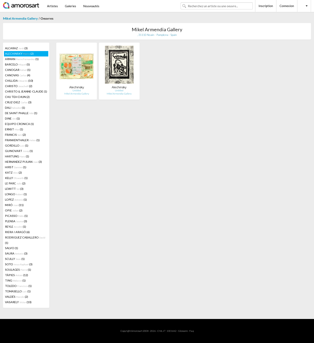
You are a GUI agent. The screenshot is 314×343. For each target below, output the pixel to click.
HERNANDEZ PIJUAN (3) (23, 161)
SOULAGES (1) (18, 269)
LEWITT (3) (14, 188)
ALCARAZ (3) (16, 48)
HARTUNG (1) (17, 156)
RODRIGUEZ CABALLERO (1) (25, 240)
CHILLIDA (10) (19, 80)
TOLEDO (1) (18, 286)
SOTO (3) (18, 264)
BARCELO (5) (17, 64)
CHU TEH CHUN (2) (17, 97)
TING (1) (15, 280)
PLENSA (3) (16, 221)
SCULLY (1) (15, 259)
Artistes (52, 6)
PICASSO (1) (16, 215)
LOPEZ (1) (16, 199)
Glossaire (183, 330)
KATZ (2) (13, 172)
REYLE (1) (15, 226)
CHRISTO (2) (18, 86)
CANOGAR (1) (17, 69)
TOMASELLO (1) (18, 291)
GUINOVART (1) (19, 151)
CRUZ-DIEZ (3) (18, 102)
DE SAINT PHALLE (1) (21, 113)
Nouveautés (91, 6)
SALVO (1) (11, 248)
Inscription (266, 6)
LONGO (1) (16, 194)
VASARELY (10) (18, 302)
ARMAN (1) (22, 59)
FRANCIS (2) (15, 134)
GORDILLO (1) (16, 145)
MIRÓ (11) (14, 205)
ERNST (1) (14, 129)
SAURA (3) (16, 253)
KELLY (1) (16, 178)
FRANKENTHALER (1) (22, 140)
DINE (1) (12, 118)
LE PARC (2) (15, 183)
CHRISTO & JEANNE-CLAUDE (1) (26, 91)
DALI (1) (15, 107)
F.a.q (191, 330)
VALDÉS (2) (16, 296)
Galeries (70, 6)
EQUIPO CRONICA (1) (19, 124)
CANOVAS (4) (17, 75)
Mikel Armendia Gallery (20, 18)
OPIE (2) (13, 210)
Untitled (76, 90)
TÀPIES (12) (16, 275)
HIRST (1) (15, 167)
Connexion (287, 6)
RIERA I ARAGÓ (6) (17, 232)
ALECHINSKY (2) (19, 53)
